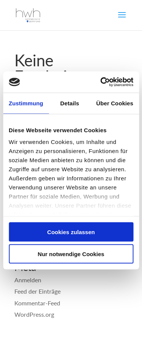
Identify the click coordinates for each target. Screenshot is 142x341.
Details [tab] (69, 103)
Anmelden (27, 279)
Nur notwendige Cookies (71, 254)
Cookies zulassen (71, 231)
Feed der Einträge (37, 291)
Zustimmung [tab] (26, 103)
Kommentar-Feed (37, 303)
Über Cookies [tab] (114, 103)
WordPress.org (34, 314)
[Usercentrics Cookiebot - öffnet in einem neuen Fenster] (101, 82)
